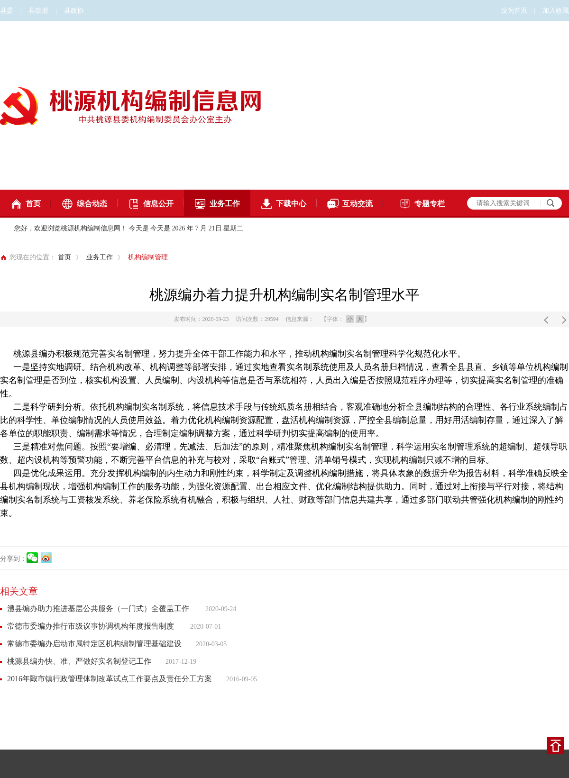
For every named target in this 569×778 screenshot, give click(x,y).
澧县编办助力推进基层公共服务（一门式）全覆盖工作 (99, 608)
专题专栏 (422, 204)
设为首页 (514, 10)
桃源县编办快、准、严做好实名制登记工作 (79, 661)
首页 (25, 204)
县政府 (38, 10)
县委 (6, 10)
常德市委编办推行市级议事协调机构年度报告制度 (91, 626)
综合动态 (84, 204)
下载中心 (283, 204)
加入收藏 (555, 10)
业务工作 (217, 204)
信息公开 (151, 204)
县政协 (74, 10)
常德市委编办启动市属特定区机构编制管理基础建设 (94, 644)
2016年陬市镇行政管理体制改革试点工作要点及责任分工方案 (109, 679)
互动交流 (350, 204)
